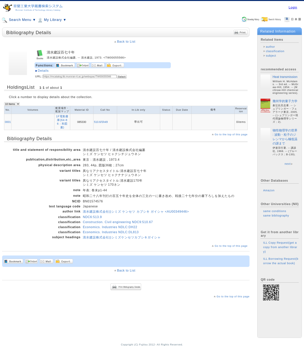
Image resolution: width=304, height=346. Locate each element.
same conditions (274, 211)
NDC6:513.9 (92, 217)
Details (43, 70)
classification (275, 51)
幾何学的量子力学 (285, 101)
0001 (8, 121)
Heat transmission (285, 77)
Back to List (126, 41)
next (288, 163)
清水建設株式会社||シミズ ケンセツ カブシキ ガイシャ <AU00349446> (136, 211)
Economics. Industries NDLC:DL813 (111, 232)
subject (271, 55)
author (270, 46)
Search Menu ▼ (19, 20)
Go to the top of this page (231, 134)
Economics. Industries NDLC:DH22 (110, 227)
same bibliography (276, 215)
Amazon (269, 190)
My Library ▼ (51, 20)
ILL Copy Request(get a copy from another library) (280, 247)
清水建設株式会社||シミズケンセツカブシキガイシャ (122, 237)
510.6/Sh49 (101, 121)
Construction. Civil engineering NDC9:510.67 (118, 222)
